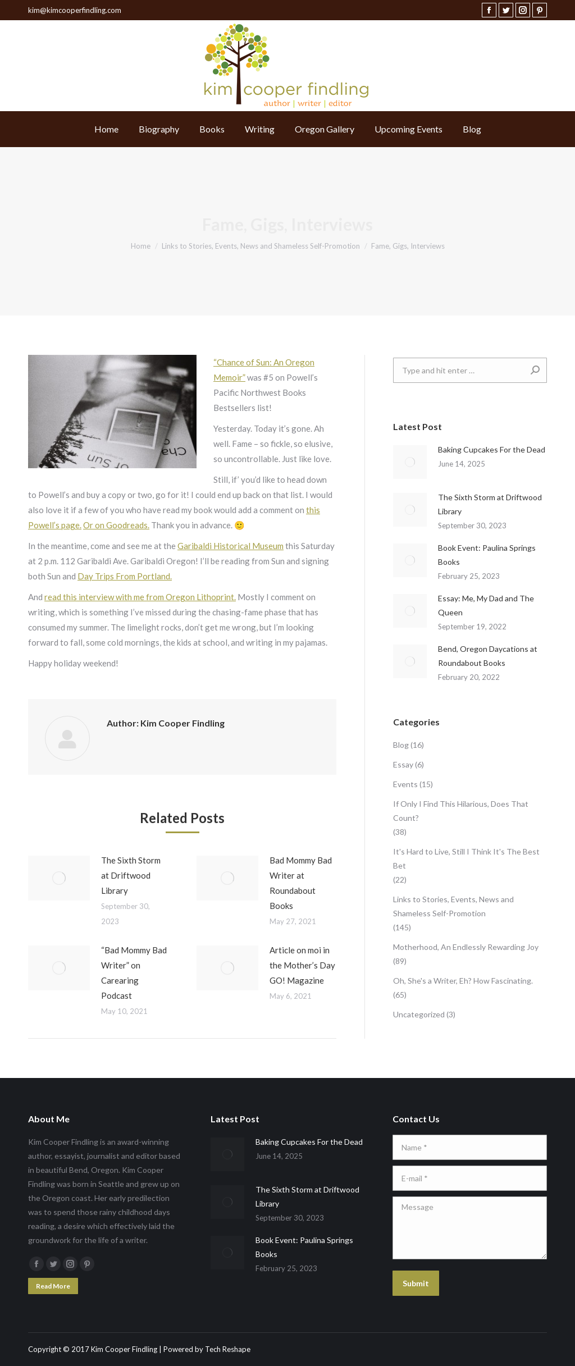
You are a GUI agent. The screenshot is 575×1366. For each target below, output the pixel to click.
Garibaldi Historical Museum (230, 546)
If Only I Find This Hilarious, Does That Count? (460, 811)
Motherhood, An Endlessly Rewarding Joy (466, 947)
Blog (401, 745)
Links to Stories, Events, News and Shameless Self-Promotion (453, 906)
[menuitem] (106, 129)
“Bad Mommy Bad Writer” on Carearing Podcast (134, 972)
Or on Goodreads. (116, 525)
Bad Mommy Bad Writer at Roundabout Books (301, 883)
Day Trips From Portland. (124, 576)
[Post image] (59, 878)
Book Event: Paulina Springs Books (487, 554)
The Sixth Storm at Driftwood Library (131, 875)
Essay (403, 764)
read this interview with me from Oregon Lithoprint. (140, 597)
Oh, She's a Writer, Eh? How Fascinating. (463, 980)
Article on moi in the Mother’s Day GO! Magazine (302, 965)
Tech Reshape (227, 1349)
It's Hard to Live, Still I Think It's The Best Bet (466, 858)
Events (405, 784)
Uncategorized (419, 1014)
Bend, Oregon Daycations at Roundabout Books (487, 656)
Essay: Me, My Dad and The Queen (486, 605)
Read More (53, 1286)
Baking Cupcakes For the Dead (491, 449)
